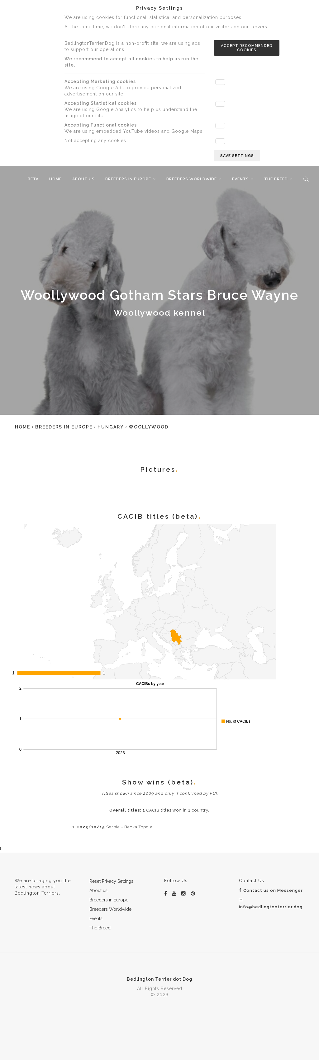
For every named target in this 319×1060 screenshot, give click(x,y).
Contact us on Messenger (271, 890)
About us (83, 179)
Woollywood (149, 426)
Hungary (111, 426)
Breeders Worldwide (191, 179)
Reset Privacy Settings (111, 881)
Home (55, 179)
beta (33, 179)
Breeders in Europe (128, 179)
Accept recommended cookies (247, 48)
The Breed (276, 179)
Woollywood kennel (159, 312)
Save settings (237, 156)
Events (240, 179)
